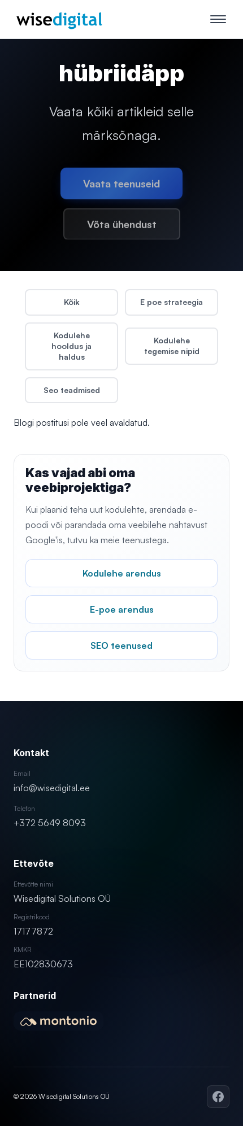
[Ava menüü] (218, 19)
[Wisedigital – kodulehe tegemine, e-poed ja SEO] (59, 19)
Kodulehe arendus (122, 573)
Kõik (72, 302)
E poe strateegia (171, 302)
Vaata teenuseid (121, 186)
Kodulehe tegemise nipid (171, 345)
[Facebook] (218, 1096)
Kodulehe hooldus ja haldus (71, 345)
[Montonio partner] (58, 1021)
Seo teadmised (72, 390)
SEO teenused (121, 645)
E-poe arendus (122, 609)
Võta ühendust (122, 226)
